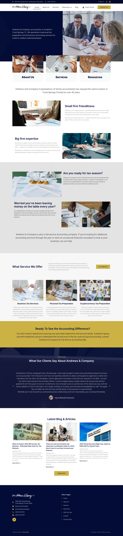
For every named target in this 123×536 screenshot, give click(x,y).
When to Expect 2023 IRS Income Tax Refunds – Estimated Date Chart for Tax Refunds (26, 446)
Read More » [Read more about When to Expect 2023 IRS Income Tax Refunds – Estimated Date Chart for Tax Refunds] (16, 463)
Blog (76, 7)
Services (56, 7)
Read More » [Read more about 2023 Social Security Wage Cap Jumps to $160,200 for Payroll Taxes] (84, 461)
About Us (46, 7)
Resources (67, 7)
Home (37, 7)
